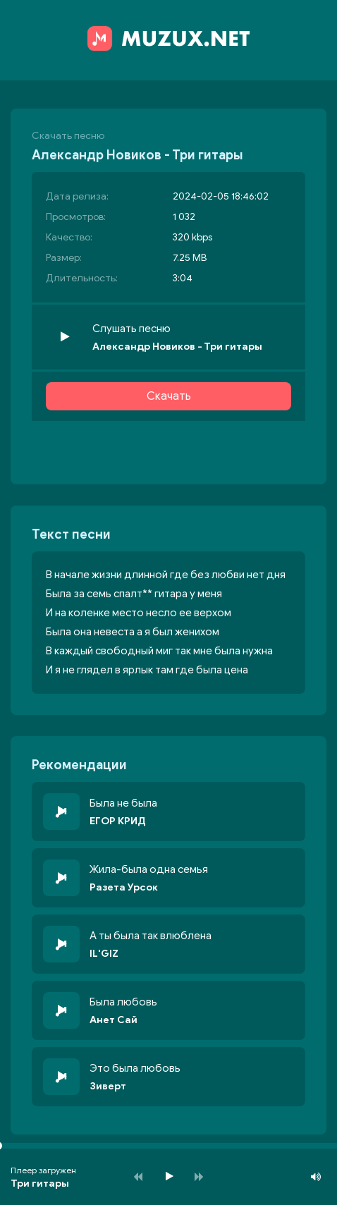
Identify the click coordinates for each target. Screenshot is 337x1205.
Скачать (169, 396)
